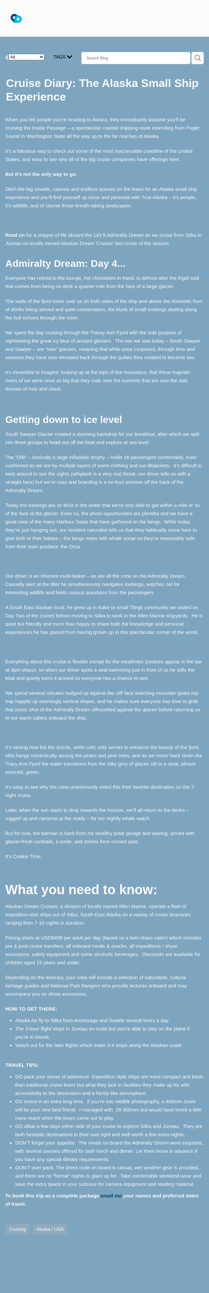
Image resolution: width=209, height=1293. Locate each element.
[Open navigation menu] (190, 18)
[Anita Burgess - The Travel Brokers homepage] (93, 18)
